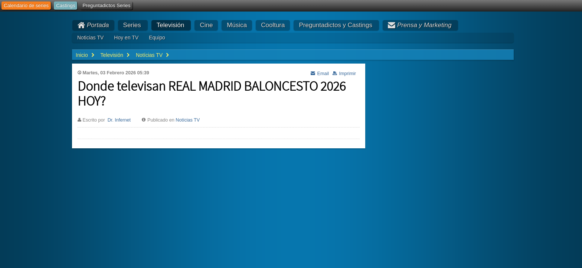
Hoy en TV (126, 38)
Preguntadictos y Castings (335, 25)
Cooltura (273, 25)
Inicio (82, 55)
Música (237, 25)
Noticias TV (90, 38)
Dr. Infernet (119, 120)
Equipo (157, 38)
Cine (206, 25)
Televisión (170, 25)
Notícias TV (188, 120)
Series (132, 25)
